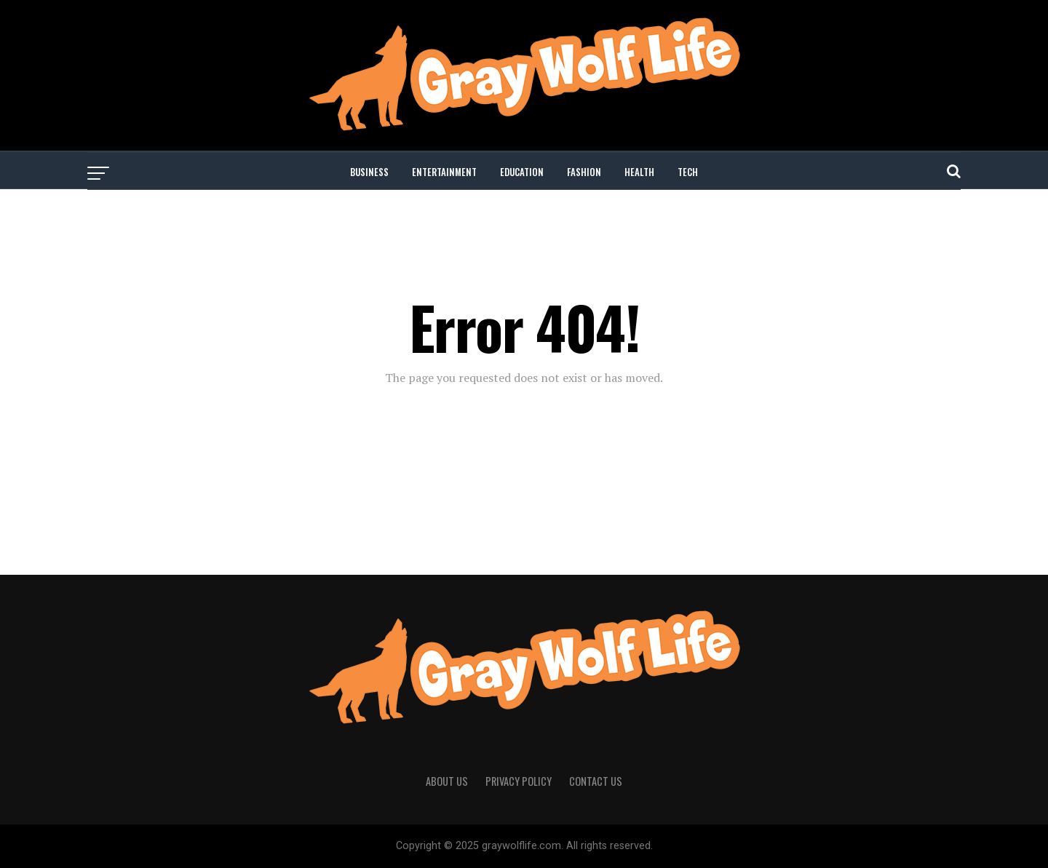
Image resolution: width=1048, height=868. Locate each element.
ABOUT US (447, 781)
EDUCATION (522, 171)
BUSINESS (369, 171)
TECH (688, 171)
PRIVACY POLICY (518, 781)
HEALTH (639, 171)
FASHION (584, 171)
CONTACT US (595, 781)
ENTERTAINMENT (444, 171)
